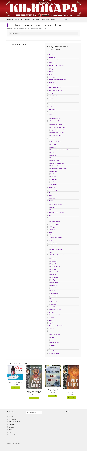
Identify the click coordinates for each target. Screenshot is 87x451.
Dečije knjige (52, 77)
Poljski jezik (53, 288)
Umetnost (51, 331)
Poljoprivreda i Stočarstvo (55, 237)
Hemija (50, 106)
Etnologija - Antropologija (55, 90)
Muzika (50, 215)
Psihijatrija (52, 209)
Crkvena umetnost (55, 334)
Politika (50, 232)
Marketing (51, 192)
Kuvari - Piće (52, 187)
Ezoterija (51, 93)
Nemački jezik (54, 285)
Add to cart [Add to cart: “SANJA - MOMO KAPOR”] (15, 387)
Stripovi (51, 323)
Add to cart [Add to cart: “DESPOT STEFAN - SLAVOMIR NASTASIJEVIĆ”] (71, 397)
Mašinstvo (51, 195)
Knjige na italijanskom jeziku (57, 130)
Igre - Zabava (52, 109)
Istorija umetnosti (54, 342)
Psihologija (51, 245)
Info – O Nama (12, 419)
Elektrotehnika (53, 85)
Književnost (52, 138)
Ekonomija (51, 82)
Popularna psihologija (56, 249)
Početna (10, 19)
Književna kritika (54, 166)
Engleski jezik (53, 269)
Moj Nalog (45, 19)
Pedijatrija (52, 207)
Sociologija (51, 317)
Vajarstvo (52, 348)
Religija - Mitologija (53, 306)
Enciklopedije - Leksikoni (55, 87)
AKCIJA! (51, 54)
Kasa (10, 432)
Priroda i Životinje (53, 243)
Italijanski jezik (54, 277)
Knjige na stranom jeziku (55, 121)
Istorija (50, 114)
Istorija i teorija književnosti (57, 163)
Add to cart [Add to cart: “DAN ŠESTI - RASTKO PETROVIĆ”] (52, 396)
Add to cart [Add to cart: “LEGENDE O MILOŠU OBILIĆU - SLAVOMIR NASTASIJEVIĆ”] (34, 398)
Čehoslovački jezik (55, 266)
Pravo (50, 240)
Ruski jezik (53, 290)
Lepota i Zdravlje (53, 190)
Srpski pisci (53, 182)
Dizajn (52, 337)
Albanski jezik (53, 258)
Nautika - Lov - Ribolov (54, 224)
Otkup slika (36, 19)
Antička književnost (55, 141)
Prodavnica (11, 416)
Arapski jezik (53, 261)
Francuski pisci (54, 157)
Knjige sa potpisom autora (57, 69)
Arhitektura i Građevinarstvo (56, 60)
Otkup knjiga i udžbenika (23, 19)
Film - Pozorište (53, 95)
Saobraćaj (51, 312)
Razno (50, 252)
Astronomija (52, 62)
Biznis (50, 74)
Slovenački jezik (54, 293)
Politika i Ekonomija (54, 235)
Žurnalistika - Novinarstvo (55, 353)
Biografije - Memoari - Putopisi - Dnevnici (60, 149)
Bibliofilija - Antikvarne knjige (56, 65)
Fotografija (53, 340)
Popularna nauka (55, 221)
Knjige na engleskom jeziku (57, 127)
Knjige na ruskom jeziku (56, 135)
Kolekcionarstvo (53, 184)
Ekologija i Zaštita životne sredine (57, 79)
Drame (52, 152)
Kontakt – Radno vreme (14, 434)
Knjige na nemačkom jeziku (57, 132)
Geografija (51, 103)
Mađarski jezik (54, 282)
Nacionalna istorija (55, 118)
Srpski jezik (53, 298)
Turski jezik (53, 304)
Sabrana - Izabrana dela (55, 309)
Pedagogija (52, 229)
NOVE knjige (52, 227)
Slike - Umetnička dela (54, 315)
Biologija (51, 71)
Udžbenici (51, 328)
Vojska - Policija (52, 350)
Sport (50, 320)
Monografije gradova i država (56, 212)
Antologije (53, 144)
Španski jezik (53, 296)
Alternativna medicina (56, 204)
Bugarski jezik (54, 264)
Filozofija (51, 98)
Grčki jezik (53, 274)
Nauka (50, 218)
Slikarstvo (52, 345)
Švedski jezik (53, 301)
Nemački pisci (53, 171)
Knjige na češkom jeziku (56, 124)
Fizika (50, 101)
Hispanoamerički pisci (55, 160)
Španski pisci (53, 179)
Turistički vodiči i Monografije (56, 325)
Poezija (52, 174)
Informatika (52, 112)
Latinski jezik (53, 280)
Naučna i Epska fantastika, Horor (58, 168)
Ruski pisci (53, 176)
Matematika (52, 198)
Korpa (53, 19)
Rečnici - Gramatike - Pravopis (56, 254)
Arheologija (52, 57)
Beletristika (53, 147)
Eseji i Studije (53, 155)
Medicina (51, 200)
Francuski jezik (54, 272)
